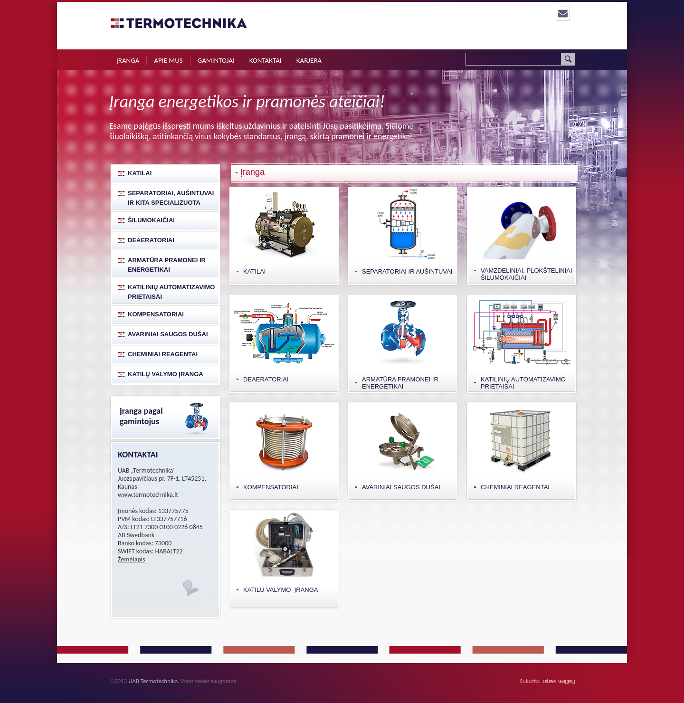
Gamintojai (216, 60)
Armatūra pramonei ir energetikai (167, 264)
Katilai (140, 173)
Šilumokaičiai (151, 220)
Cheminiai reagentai (163, 354)
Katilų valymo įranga (165, 374)
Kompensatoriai (156, 314)
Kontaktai (265, 60)
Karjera (309, 60)
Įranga (127, 60)
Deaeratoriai (151, 240)
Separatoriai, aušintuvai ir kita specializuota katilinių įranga (171, 199)
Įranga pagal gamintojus (141, 416)
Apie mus (168, 60)
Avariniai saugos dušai (168, 334)
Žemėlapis (131, 559)
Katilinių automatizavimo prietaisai (171, 292)
